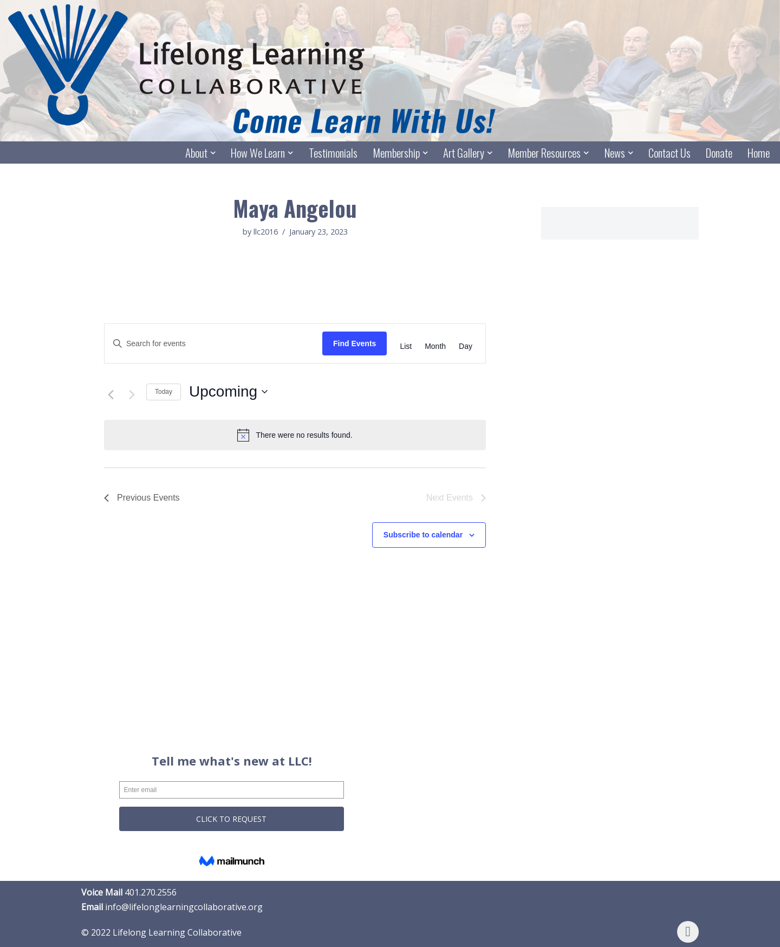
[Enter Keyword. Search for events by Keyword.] (213, 344)
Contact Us (669, 153)
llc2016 (265, 232)
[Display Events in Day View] (465, 346)
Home (759, 153)
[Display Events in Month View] (435, 346)
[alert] (295, 435)
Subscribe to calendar (423, 535)
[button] (213, 152)
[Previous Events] (110, 394)
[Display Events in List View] (406, 346)
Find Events (354, 343)
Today (163, 391)
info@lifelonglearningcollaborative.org (184, 907)
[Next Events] (131, 394)
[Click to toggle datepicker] (228, 392)
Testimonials (332, 153)
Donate (719, 153)
